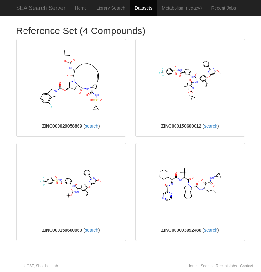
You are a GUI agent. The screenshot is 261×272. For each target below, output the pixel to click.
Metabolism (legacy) (182, 7)
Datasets (143, 7)
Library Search (110, 7)
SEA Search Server (40, 8)
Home (81, 7)
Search (207, 266)
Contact (246, 266)
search (91, 126)
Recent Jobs (223, 7)
